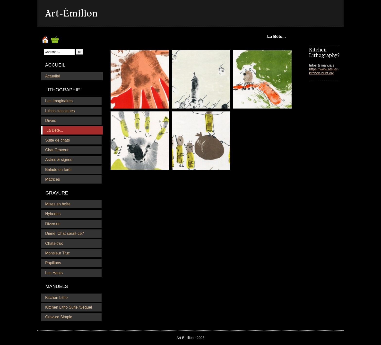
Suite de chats (57, 140)
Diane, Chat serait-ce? (64, 233)
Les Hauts (54, 273)
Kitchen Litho (56, 297)
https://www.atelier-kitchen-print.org (324, 71)
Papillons (53, 263)
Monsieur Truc (57, 253)
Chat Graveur (57, 150)
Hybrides (53, 214)
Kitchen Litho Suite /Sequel (68, 307)
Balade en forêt (58, 170)
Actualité (52, 76)
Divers (50, 120)
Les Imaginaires (59, 101)
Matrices (52, 179)
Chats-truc (54, 243)
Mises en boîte (57, 204)
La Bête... (54, 130)
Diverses (52, 224)
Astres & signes (58, 160)
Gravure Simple (58, 317)
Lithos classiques (60, 111)
